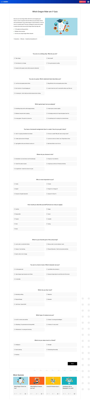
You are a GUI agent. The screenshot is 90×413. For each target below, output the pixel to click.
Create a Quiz (82, 1)
